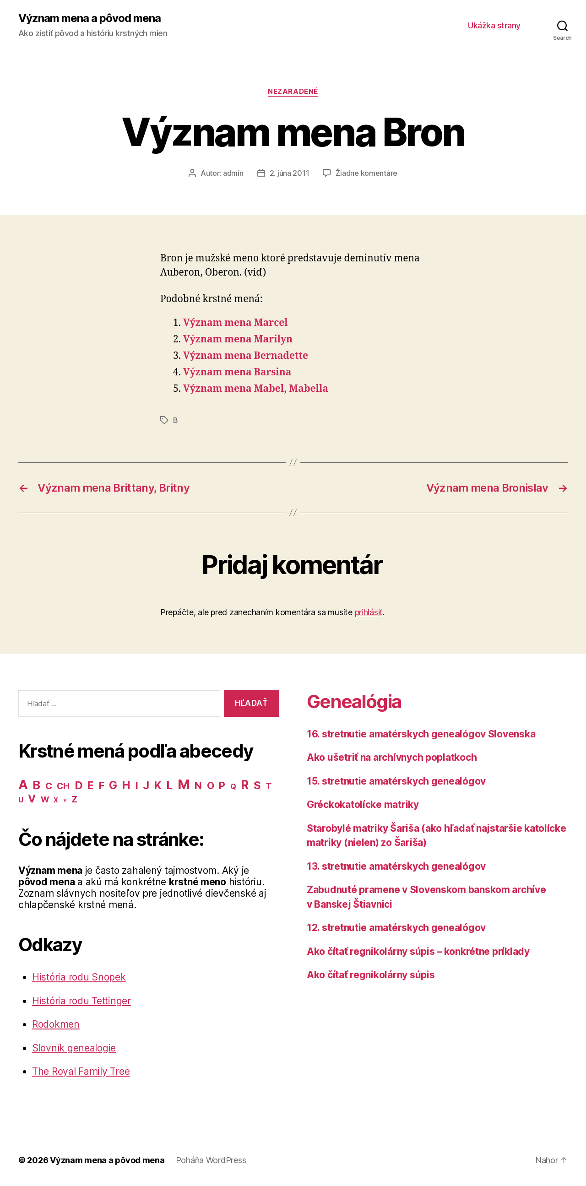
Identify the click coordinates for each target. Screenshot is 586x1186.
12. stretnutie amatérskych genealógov (396, 927)
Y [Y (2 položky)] (65, 801)
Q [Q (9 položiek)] (233, 786)
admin (233, 173)
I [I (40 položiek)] (137, 785)
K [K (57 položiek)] (158, 785)
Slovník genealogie (74, 1048)
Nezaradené (293, 91)
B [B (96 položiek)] (36, 785)
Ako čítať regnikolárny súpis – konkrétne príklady (418, 951)
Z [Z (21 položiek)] (74, 799)
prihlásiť (369, 612)
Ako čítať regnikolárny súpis (370, 974)
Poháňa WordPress (211, 1160)
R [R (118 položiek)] (245, 784)
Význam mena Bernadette (245, 356)
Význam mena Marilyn (238, 339)
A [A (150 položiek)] (23, 784)
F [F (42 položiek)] (101, 785)
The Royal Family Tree (81, 1071)
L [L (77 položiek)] (169, 785)
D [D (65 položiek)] (79, 785)
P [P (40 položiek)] (222, 785)
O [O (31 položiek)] (210, 785)
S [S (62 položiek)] (257, 785)
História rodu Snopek (79, 977)
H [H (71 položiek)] (126, 785)
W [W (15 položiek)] (45, 799)
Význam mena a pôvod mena (89, 18)
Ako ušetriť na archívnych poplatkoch (392, 757)
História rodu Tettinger (81, 1001)
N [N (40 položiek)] (198, 785)
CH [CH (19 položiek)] (63, 786)
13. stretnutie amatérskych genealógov (396, 866)
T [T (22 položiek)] (269, 785)
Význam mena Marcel (235, 323)
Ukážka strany (494, 25)
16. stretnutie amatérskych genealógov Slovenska (421, 734)
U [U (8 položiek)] (20, 800)
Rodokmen (56, 1024)
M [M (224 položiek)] (184, 784)
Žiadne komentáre (366, 173)
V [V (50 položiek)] (32, 798)
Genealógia (354, 701)
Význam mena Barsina (237, 372)
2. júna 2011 (289, 173)
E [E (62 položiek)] (90, 785)
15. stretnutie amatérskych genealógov (396, 781)
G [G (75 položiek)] (113, 785)
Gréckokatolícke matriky (363, 804)
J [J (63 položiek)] (146, 785)
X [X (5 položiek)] (56, 800)
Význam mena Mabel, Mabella (255, 389)
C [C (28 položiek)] (48, 785)
